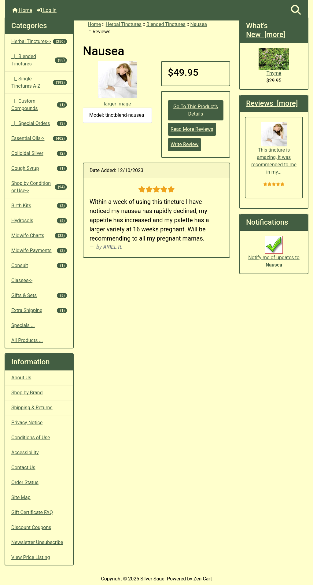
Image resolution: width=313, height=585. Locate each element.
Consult (39, 265)
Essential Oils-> (39, 138)
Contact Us (23, 467)
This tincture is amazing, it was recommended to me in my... (273, 148)
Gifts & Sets (39, 295)
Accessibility (25, 452)
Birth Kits (39, 205)
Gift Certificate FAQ (32, 512)
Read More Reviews (192, 129)
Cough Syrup (39, 168)
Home (22, 10)
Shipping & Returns (32, 407)
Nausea (198, 24)
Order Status (25, 482)
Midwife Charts (39, 235)
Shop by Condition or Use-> (39, 186)
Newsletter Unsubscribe (37, 542)
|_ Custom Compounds (39, 104)
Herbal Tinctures (124, 24)
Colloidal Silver (39, 153)
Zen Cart (202, 579)
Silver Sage (152, 579)
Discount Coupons (31, 527)
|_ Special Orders (39, 123)
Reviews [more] (272, 103)
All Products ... (27, 340)
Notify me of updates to (274, 255)
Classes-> (21, 280)
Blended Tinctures (166, 24)
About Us (21, 378)
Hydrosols (39, 220)
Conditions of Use (30, 437)
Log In (47, 10)
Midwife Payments (39, 250)
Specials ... (23, 325)
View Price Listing (30, 557)
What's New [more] (265, 30)
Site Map (21, 497)
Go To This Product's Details (195, 110)
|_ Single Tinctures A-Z (39, 82)
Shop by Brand (26, 393)
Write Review (184, 144)
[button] (296, 10)
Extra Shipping (39, 310)
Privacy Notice (26, 422)
